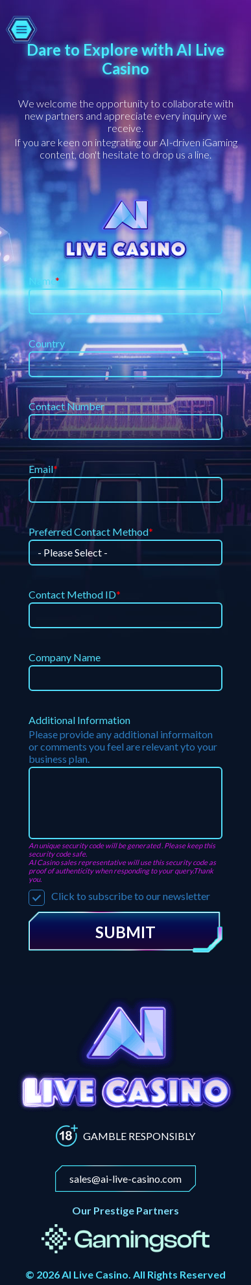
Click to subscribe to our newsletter (119, 896)
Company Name (65, 657)
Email (43, 469)
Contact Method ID (75, 594)
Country (47, 343)
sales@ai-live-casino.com (125, 1178)
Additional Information (79, 720)
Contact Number (66, 406)
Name (44, 280)
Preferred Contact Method (91, 531)
